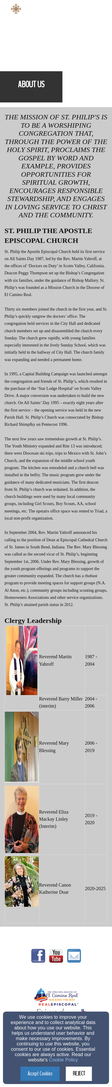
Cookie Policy (63, 1059)
